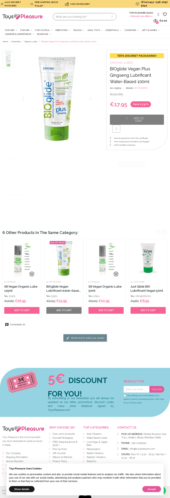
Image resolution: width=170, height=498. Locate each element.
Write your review (131, 164)
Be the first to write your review (85, 338)
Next (165, 232)
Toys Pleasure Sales (141, 13)
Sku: (6, 296)
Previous (158, 232)
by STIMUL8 (9, 282)
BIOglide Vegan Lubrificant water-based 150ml (63, 289)
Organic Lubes (121, 62)
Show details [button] (21, 489)
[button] (23, 98)
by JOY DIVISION (53, 282)
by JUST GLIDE (137, 282)
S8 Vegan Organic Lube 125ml (21, 288)
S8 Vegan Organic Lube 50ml (105, 288)
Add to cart (22, 310)
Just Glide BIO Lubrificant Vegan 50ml (147, 288)
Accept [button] (152, 489)
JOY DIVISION (140, 88)
